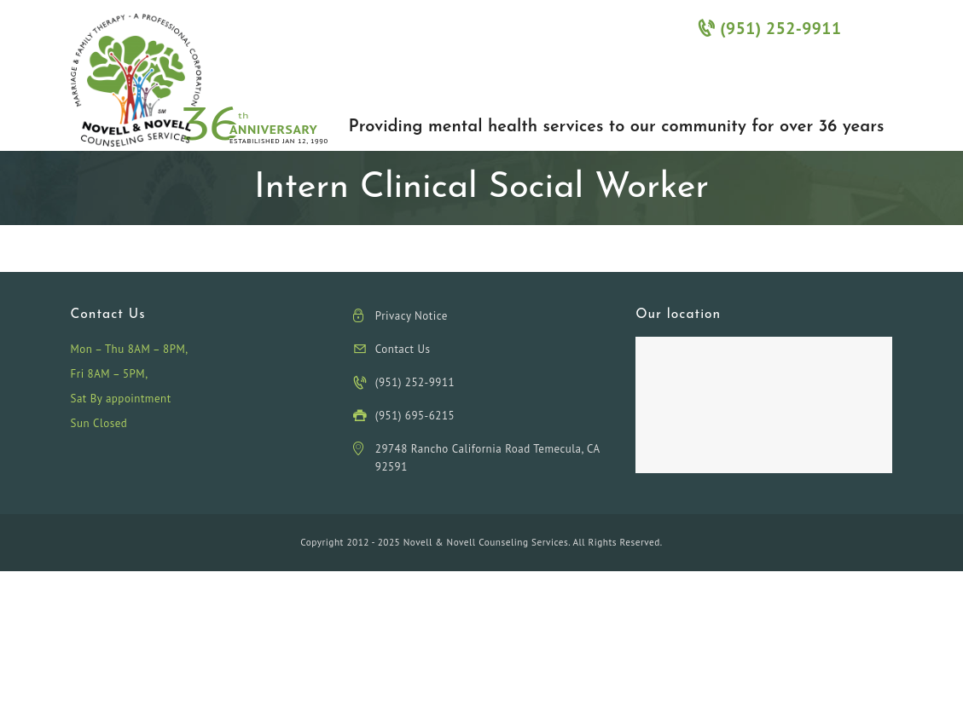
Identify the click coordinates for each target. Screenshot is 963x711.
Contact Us (403, 349)
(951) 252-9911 (769, 27)
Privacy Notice (411, 316)
